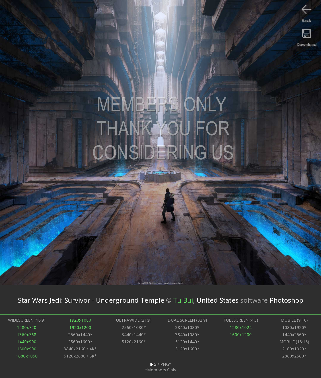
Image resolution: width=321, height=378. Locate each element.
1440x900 (26, 341)
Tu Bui (183, 299)
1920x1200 (80, 327)
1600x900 (26, 348)
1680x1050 (27, 356)
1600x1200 (241, 334)
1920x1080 (80, 320)
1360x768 (26, 334)
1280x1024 (241, 327)
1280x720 (26, 327)
